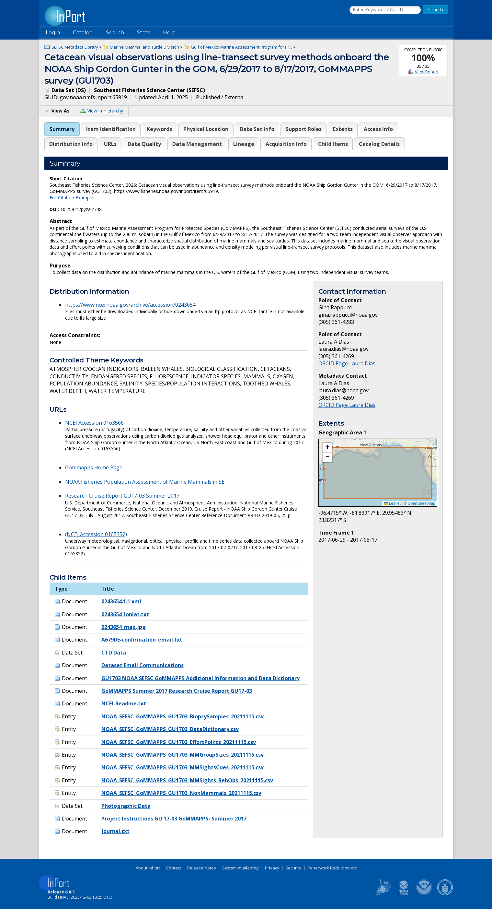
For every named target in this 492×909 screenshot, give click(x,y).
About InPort (148, 868)
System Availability (240, 868)
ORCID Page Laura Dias (346, 363)
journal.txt (115, 831)
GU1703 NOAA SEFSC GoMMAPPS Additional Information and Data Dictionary (200, 678)
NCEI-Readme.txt (123, 703)
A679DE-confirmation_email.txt (141, 639)
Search (115, 33)
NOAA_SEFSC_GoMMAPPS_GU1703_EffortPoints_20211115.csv (178, 742)
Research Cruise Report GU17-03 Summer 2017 (122, 495)
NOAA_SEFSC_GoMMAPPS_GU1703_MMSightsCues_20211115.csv (182, 767)
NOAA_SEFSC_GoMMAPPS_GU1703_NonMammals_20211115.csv (181, 793)
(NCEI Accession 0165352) (96, 534)
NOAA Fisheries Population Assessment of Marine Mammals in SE (144, 481)
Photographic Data (126, 805)
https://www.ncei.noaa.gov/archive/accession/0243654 (130, 304)
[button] (327, 448)
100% (423, 58)
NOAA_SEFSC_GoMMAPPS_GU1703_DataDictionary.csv (170, 729)
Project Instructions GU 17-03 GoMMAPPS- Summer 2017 (173, 818)
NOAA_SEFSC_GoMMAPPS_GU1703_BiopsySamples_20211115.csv (182, 716)
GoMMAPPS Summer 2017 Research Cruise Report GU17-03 (176, 690)
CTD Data (113, 652)
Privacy (272, 868)
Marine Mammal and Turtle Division (144, 47)
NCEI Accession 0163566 (94, 422)
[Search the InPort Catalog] (385, 10)
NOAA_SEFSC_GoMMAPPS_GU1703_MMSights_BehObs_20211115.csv (187, 780)
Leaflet (392, 503)
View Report (427, 72)
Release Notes (201, 868)
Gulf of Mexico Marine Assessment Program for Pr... (241, 47)
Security (293, 868)
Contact (173, 868)
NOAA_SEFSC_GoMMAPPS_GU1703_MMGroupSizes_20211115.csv (182, 754)
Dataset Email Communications (142, 665)
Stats (143, 33)
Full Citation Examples (73, 198)
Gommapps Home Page (93, 467)
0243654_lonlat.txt (125, 614)
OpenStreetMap (421, 503)
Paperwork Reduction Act (332, 868)
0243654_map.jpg (123, 627)
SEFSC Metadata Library (74, 47)
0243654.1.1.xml (121, 601)
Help (169, 33)
